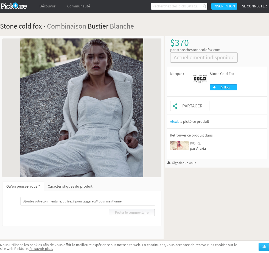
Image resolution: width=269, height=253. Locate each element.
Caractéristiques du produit (70, 186)
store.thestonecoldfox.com (198, 49)
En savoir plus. (41, 248)
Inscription (224, 6)
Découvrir (47, 6)
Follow (225, 87)
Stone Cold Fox (222, 73)
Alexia (175, 121)
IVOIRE (195, 143)
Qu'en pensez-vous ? (23, 186)
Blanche (122, 26)
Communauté (78, 6)
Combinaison (66, 26)
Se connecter (254, 6)
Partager (192, 106)
